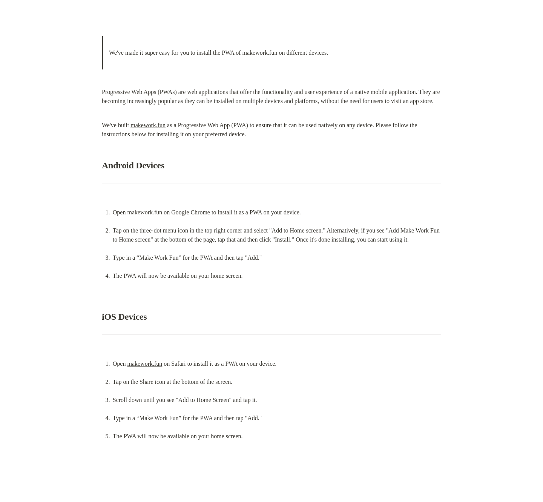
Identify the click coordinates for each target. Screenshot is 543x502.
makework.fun (148, 125)
